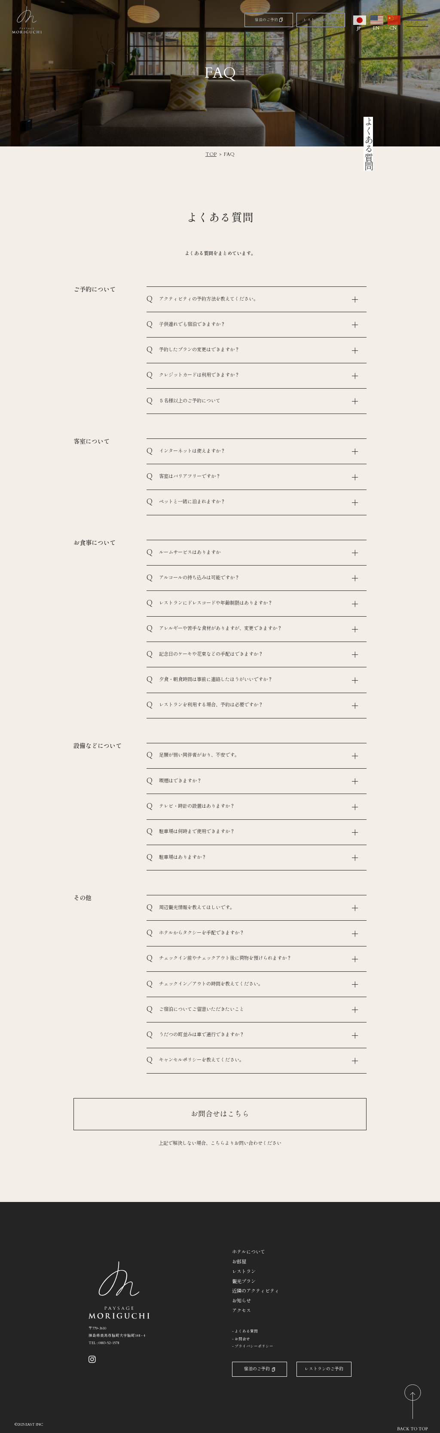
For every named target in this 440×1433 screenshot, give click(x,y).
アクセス (241, 1311)
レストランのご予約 (320, 19)
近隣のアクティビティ (255, 1291)
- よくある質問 (245, 1331)
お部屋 (239, 1262)
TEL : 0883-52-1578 (104, 1343)
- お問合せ (241, 1339)
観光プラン (244, 1281)
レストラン (244, 1272)
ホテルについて (248, 1252)
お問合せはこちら (220, 1114)
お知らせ (241, 1301)
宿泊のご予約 (269, 19)
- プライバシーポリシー (252, 1346)
